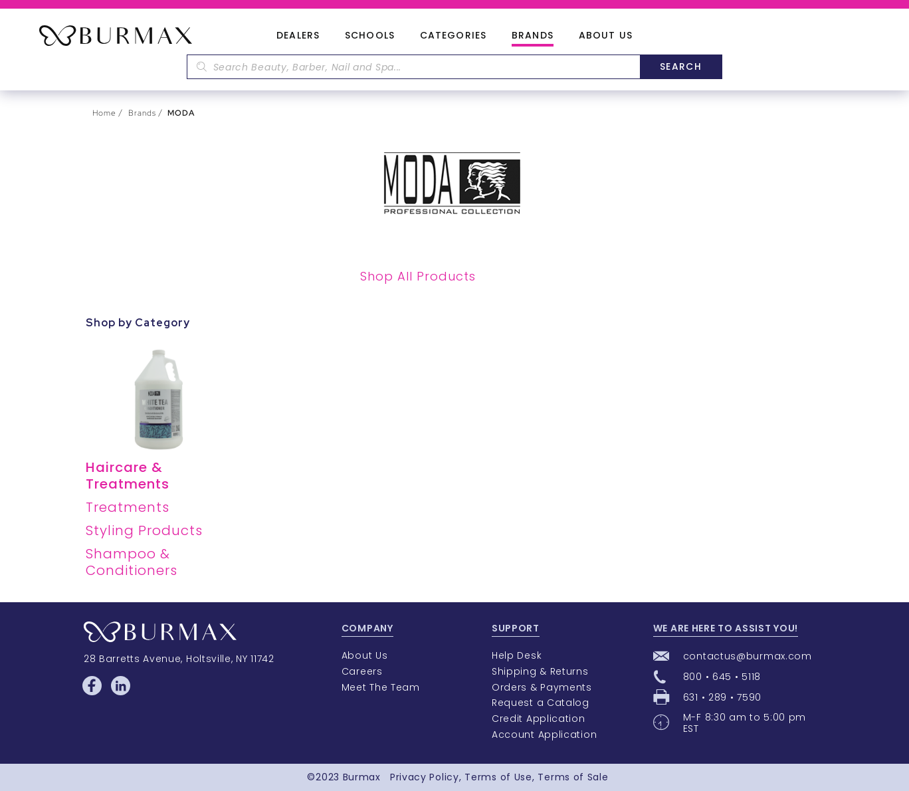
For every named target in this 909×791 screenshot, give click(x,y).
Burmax (362, 777)
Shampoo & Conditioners (131, 562)
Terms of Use (498, 777)
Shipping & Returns (540, 671)
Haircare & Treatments (127, 475)
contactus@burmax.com (747, 656)
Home (104, 113)
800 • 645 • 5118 (722, 676)
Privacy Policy (424, 777)
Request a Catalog (540, 702)
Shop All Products (418, 276)
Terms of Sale (573, 777)
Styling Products (144, 530)
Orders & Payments (542, 687)
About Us (606, 36)
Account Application (544, 734)
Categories (453, 36)
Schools (370, 36)
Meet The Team (381, 687)
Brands (533, 36)
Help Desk (517, 655)
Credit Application (538, 718)
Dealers (298, 36)
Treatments (127, 507)
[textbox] (413, 67)
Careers (362, 671)
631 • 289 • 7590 (722, 697)
